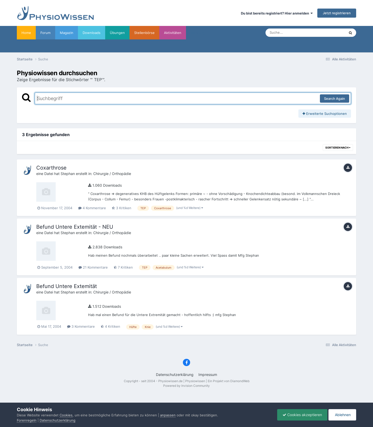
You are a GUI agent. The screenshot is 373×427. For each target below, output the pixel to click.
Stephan (68, 173)
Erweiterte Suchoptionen (325, 113)
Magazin (66, 33)
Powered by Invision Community (186, 386)
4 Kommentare (92, 208)
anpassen (168, 415)
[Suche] (295, 33)
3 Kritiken (121, 208)
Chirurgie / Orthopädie (112, 173)
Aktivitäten (172, 33)
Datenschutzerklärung (174, 374)
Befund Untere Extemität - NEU (74, 227)
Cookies (66, 415)
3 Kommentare (81, 326)
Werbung (198, 33)
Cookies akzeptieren (302, 414)
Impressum (207, 374)
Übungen (117, 33)
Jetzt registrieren (337, 13)
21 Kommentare (93, 267)
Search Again (334, 98)
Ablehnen (342, 414)
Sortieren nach (337, 147)
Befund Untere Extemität (66, 286)
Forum (45, 33)
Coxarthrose (51, 168)
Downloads (92, 33)
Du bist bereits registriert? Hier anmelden (277, 13)
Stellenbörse (144, 33)
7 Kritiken (123, 267)
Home (26, 33)
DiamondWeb (239, 381)
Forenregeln (27, 420)
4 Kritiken (110, 326)
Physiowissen (195, 381)
